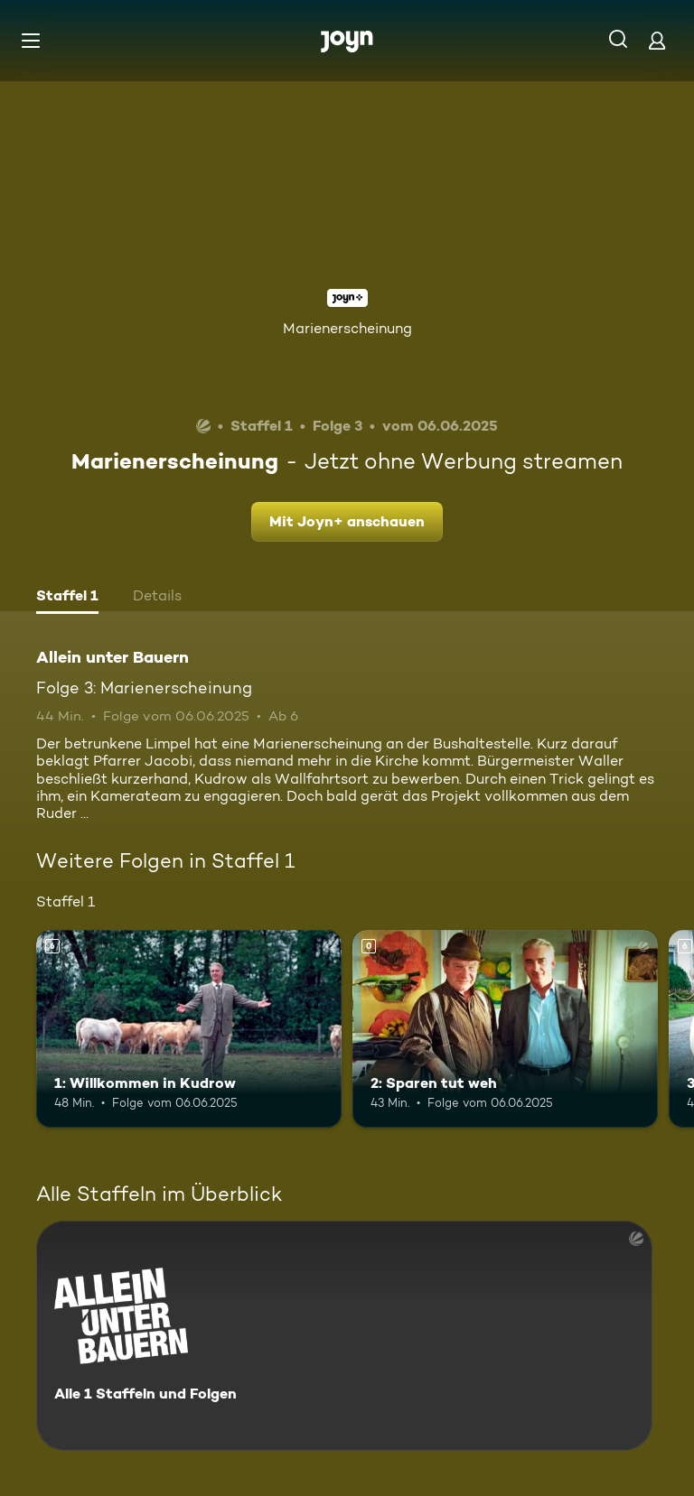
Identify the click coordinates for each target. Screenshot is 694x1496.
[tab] (67, 597)
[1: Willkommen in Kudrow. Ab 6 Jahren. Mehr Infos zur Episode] (189, 1029)
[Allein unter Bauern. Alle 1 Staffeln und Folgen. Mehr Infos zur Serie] (344, 1336)
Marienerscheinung (347, 328)
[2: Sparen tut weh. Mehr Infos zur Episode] (505, 1029)
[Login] (657, 40)
